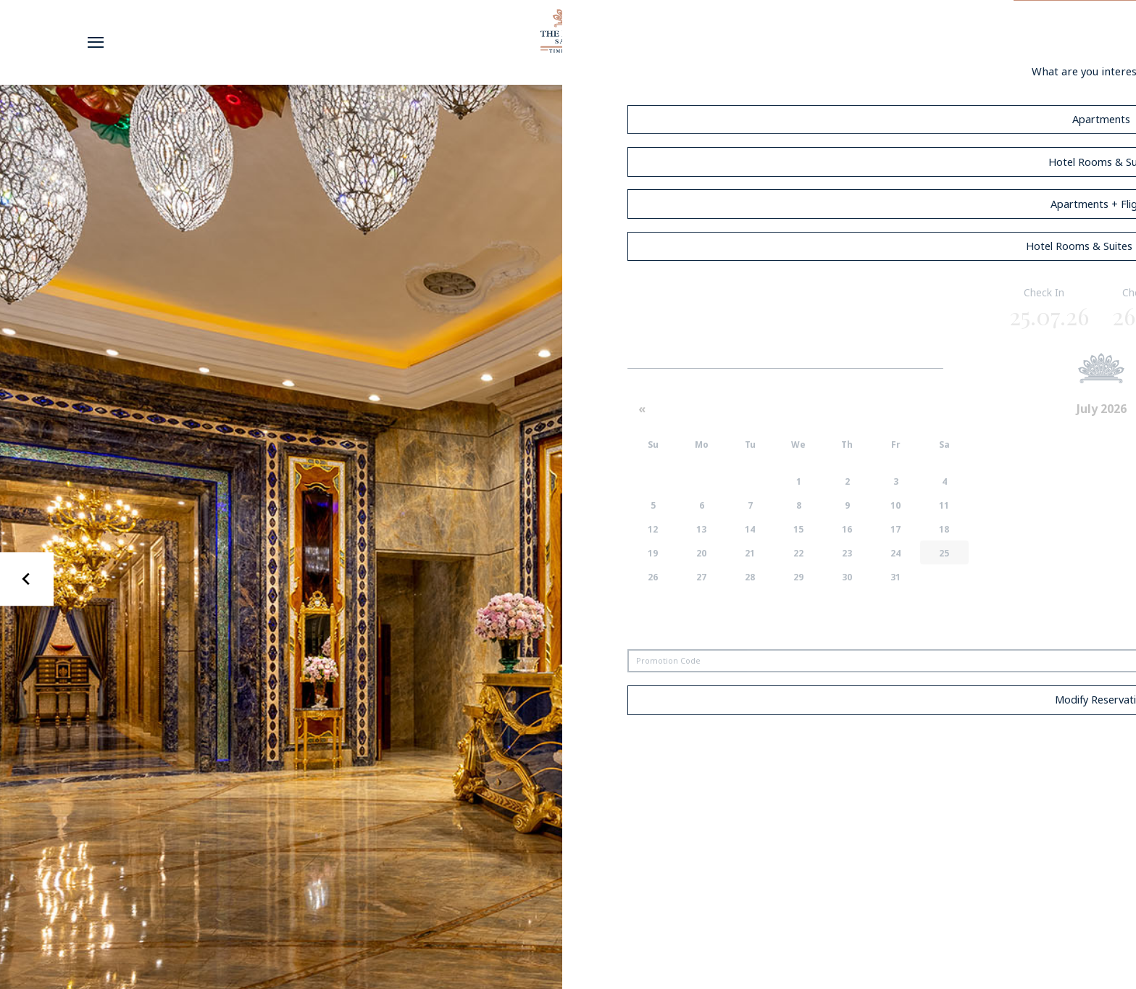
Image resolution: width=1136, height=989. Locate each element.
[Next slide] (1110, 579)
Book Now (1074, 42)
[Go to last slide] (27, 579)
